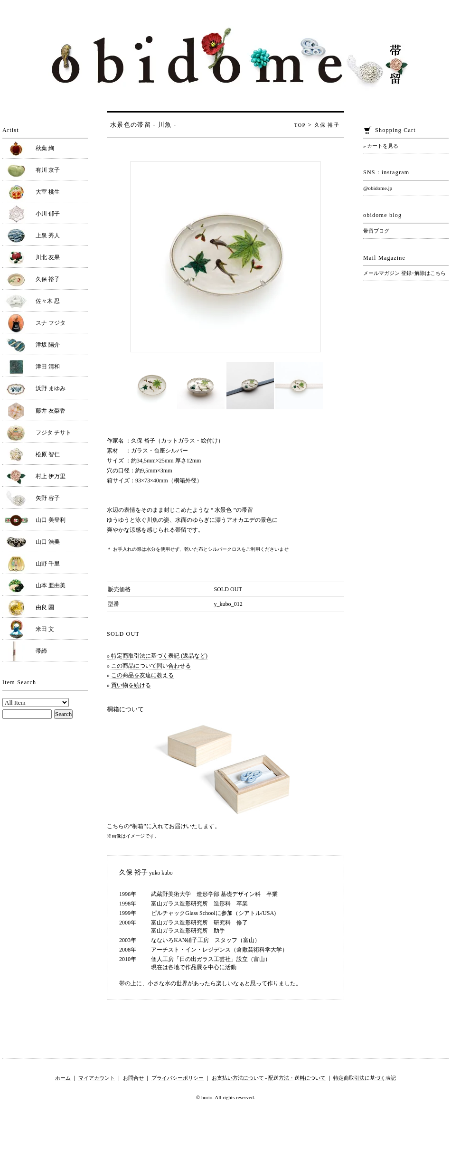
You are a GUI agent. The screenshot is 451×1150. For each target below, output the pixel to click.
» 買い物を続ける (129, 685)
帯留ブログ (376, 231)
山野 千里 (48, 563)
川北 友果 (48, 257)
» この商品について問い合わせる (149, 665)
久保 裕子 (326, 125)
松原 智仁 (48, 454)
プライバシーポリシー (177, 1078)
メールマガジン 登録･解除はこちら (404, 273)
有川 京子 (48, 170)
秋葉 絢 (45, 148)
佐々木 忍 (48, 301)
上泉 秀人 (48, 235)
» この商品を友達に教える (140, 675)
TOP (300, 125)
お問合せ (133, 1078)
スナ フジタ (51, 323)
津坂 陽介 (48, 344)
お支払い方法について (238, 1078)
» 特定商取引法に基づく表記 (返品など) (157, 655)
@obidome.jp (377, 188)
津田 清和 (48, 366)
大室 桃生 (48, 192)
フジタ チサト (53, 432)
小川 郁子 (48, 213)
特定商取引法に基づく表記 (364, 1078)
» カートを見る (380, 146)
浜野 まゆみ (51, 388)
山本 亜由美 (51, 585)
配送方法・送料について (297, 1078)
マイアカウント (96, 1078)
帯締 (41, 651)
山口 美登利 (51, 520)
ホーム (63, 1078)
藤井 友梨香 (51, 410)
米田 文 (45, 629)
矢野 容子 (48, 498)
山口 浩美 (48, 541)
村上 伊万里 (51, 476)
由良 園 (45, 607)
